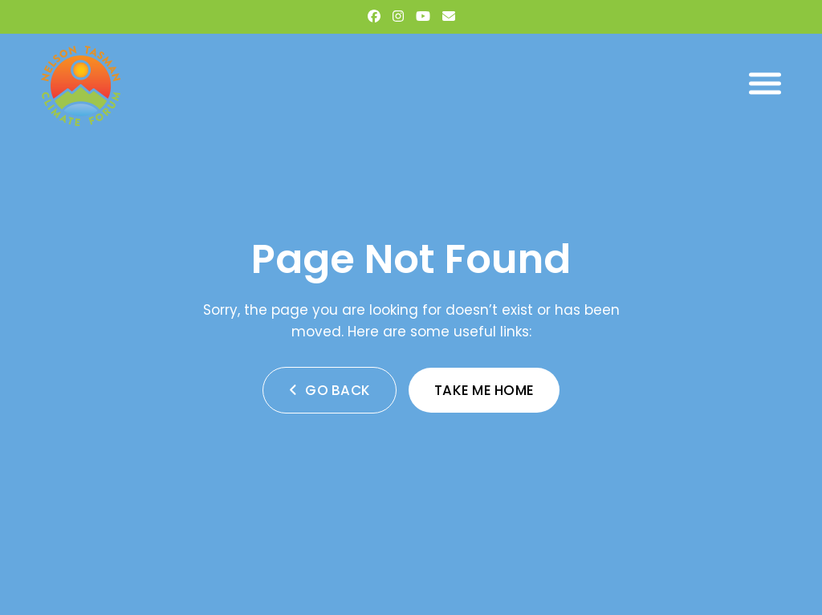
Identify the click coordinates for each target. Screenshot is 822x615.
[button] (765, 84)
